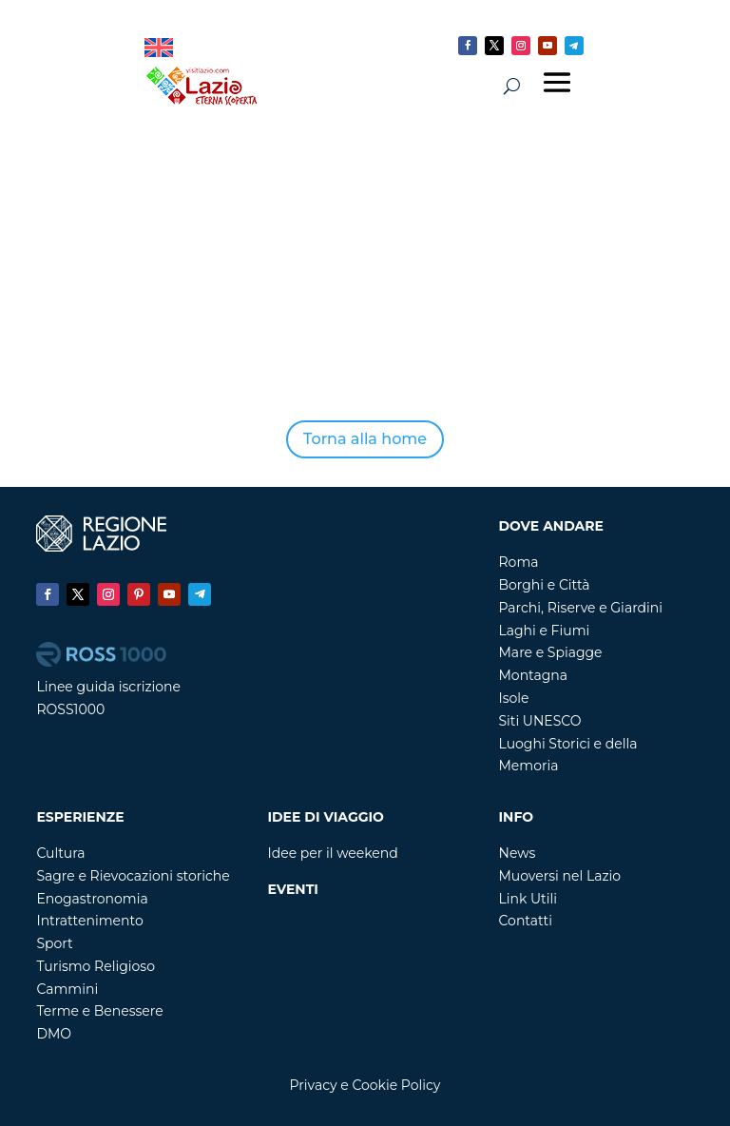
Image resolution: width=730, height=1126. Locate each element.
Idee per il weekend (332, 853)
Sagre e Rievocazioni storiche (132, 875)
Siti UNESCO (540, 720)
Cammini (67, 989)
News (517, 853)
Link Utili (528, 898)
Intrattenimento (89, 920)
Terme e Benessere (99, 1010)
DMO (53, 1033)
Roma (519, 562)
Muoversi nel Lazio (560, 875)
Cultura (60, 853)
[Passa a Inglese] (158, 48)
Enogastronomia (91, 898)
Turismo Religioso (95, 966)
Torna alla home (365, 439)
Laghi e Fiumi (544, 630)
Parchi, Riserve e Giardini (581, 607)
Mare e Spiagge (551, 652)
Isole (514, 698)
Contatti (525, 920)
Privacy (313, 1085)
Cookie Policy (396, 1085)
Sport (54, 943)
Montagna (533, 675)
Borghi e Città (544, 584)
